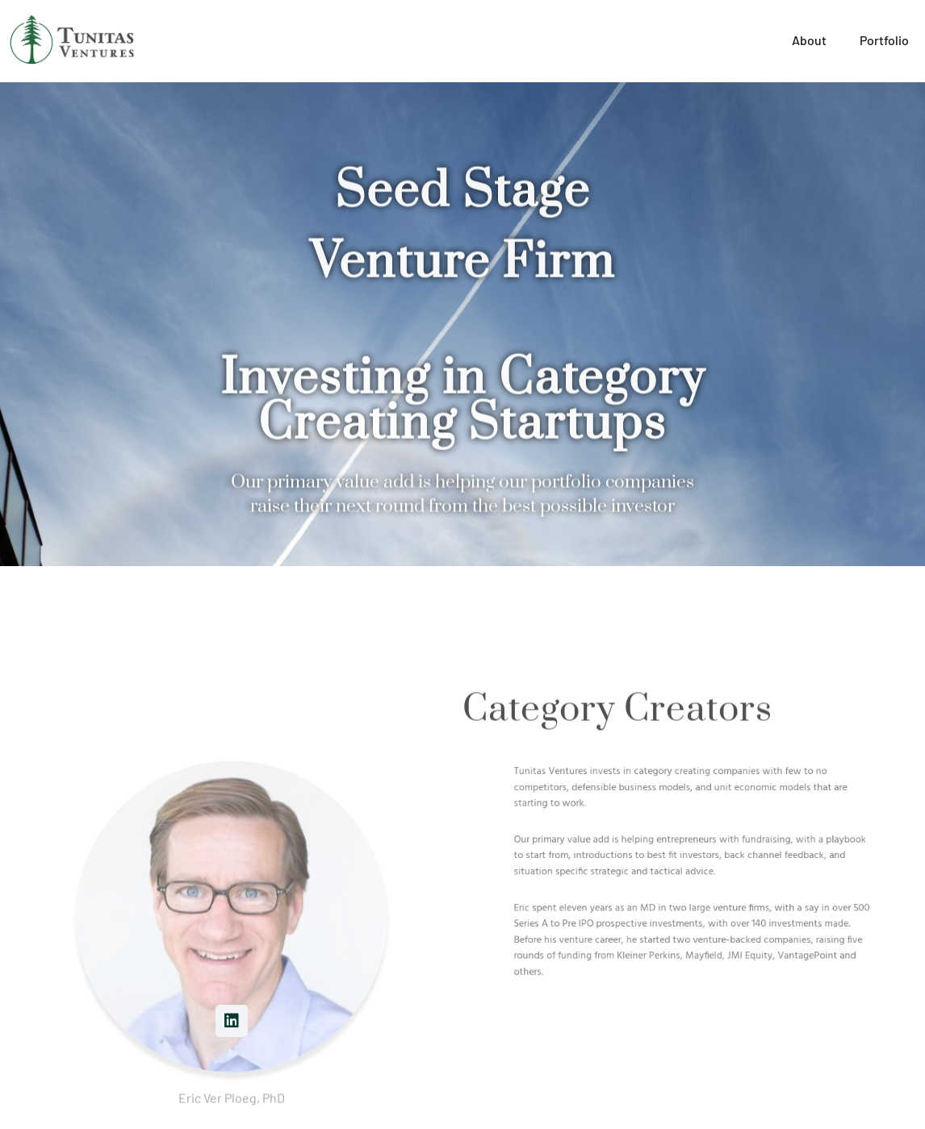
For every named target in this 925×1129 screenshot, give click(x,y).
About (810, 40)
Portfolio (884, 40)
